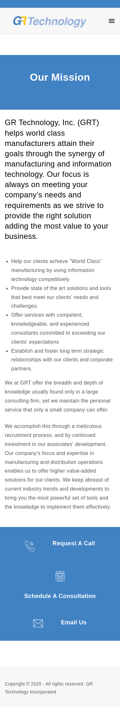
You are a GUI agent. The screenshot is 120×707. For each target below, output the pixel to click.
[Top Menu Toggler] (111, 21)
